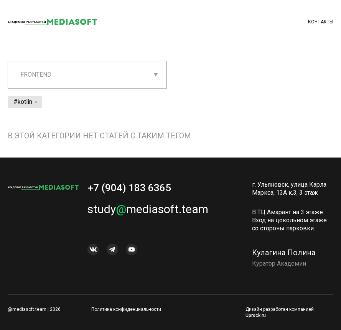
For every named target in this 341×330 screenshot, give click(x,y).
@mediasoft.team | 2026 (34, 309)
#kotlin (22, 101)
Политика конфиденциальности (126, 309)
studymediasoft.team (147, 209)
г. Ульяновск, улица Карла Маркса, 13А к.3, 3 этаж (289, 188)
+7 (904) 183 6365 (129, 188)
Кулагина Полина (283, 252)
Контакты (320, 22)
